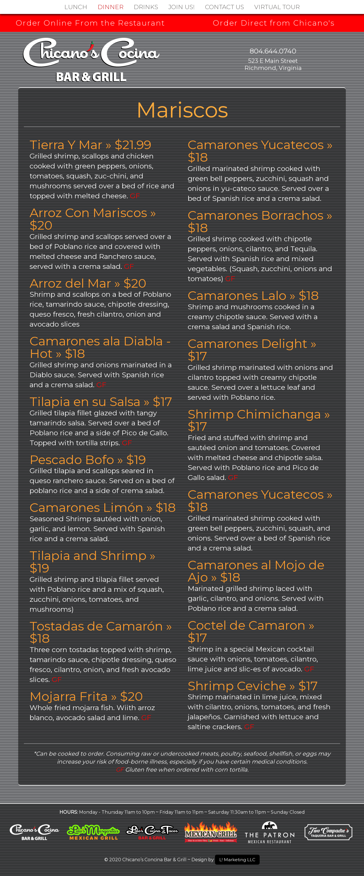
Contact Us (224, 7)
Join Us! (181, 7)
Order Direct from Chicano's (273, 23)
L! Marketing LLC (237, 859)
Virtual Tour (277, 7)
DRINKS (146, 7)
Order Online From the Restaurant (90, 23)
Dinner (110, 7)
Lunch (75, 7)
